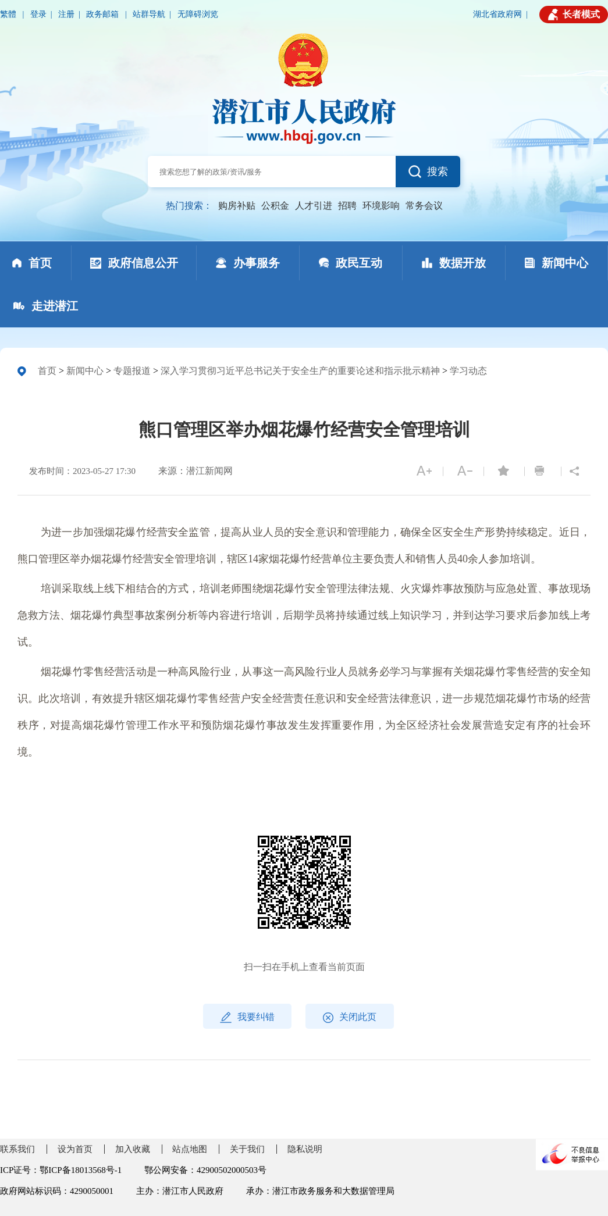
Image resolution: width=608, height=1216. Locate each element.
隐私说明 (304, 1149)
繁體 (9, 14)
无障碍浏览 (197, 14)
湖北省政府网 (497, 14)
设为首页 (75, 1149)
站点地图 (189, 1149)
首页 (47, 371)
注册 (66, 14)
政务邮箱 (103, 14)
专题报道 (132, 371)
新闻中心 (85, 371)
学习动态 (468, 371)
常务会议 (424, 206)
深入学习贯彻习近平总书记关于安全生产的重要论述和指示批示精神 (300, 371)
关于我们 (247, 1149)
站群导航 (149, 14)
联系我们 (17, 1149)
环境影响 (381, 206)
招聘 (347, 206)
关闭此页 (349, 1017)
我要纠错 (247, 1017)
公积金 (275, 206)
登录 (38, 14)
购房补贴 (236, 206)
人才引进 (313, 206)
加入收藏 (132, 1149)
